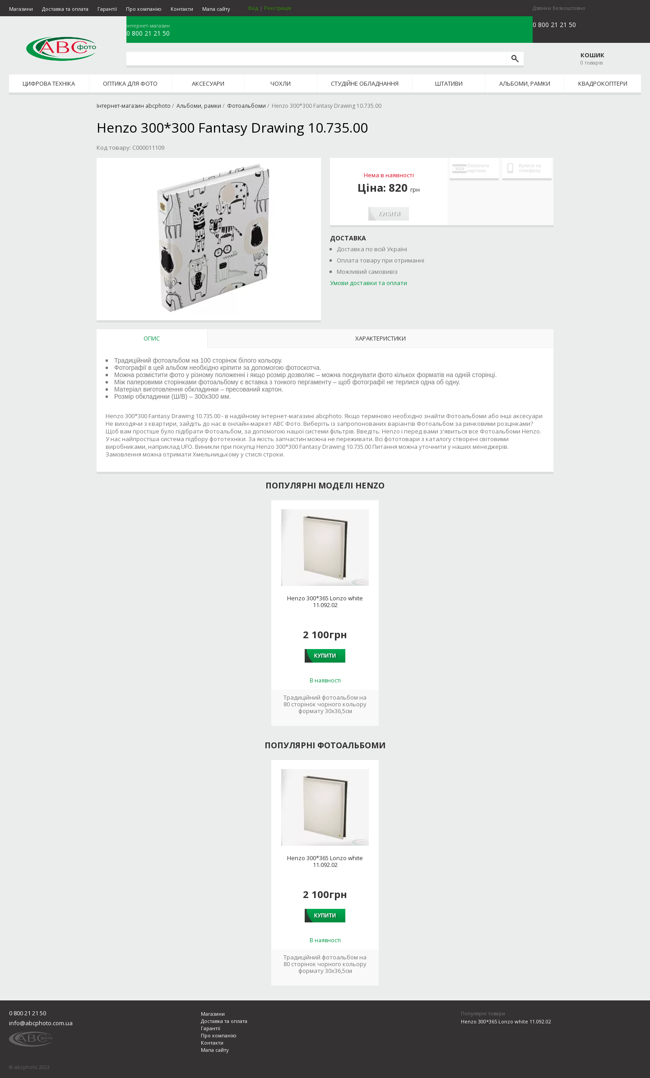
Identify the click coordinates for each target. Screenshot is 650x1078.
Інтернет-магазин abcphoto (134, 106)
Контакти (182, 8)
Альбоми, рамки (524, 83)
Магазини (21, 8)
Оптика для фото (130, 83)
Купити (388, 214)
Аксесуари (208, 83)
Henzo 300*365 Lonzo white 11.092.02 (325, 601)
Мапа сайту (216, 8)
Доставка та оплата (65, 8)
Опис (152, 338)
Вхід (253, 8)
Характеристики (380, 338)
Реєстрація (277, 8)
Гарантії (107, 8)
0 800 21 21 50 (148, 33)
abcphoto (61, 49)
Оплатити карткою (470, 168)
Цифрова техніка (49, 83)
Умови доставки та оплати (368, 283)
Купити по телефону (524, 168)
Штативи (449, 83)
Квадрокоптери (602, 83)
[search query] (316, 58)
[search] (515, 58)
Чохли (280, 83)
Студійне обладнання (365, 83)
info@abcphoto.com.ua (41, 1023)
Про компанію (144, 8)
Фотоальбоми (246, 106)
